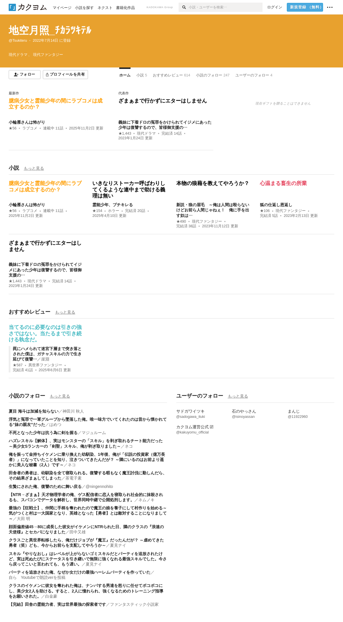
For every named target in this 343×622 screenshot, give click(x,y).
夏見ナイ (118, 545)
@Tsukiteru (18, 41)
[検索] (184, 7)
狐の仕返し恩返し (276, 204)
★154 (97, 211)
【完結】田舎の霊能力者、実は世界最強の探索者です (57, 604)
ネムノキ (146, 499)
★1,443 (124, 133)
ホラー (113, 211)
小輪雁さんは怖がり (27, 122)
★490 (181, 221)
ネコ (129, 446)
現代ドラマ (146, 133)
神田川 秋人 (73, 411)
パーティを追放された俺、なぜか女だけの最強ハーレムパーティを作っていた (80, 572)
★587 (18, 365)
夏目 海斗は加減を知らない (33, 411)
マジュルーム (94, 432)
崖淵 (45, 359)
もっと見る (34, 168)
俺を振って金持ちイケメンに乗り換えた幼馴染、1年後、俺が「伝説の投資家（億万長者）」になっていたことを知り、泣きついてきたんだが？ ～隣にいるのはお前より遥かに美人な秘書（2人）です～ (87, 459)
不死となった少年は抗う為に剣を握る (43, 432)
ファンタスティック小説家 (134, 604)
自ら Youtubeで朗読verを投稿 (37, 577)
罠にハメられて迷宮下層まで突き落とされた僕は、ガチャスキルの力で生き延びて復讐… (47, 353)
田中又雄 (77, 532)
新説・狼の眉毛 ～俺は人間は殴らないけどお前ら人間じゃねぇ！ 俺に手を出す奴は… (212, 209)
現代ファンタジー (207, 221)
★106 (265, 211)
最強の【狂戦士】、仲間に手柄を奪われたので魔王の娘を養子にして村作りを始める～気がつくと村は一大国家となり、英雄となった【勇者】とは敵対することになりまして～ (88, 513)
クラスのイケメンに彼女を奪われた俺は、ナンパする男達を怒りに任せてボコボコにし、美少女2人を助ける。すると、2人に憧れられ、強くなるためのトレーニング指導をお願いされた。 (86, 590)
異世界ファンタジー (45, 365)
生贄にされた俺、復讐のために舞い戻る (45, 486)
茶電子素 (73, 478)
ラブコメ (29, 128)
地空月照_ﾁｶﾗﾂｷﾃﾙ (50, 30)
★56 (12, 128)
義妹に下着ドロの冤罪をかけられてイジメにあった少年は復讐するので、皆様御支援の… (45, 269)
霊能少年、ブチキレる (112, 204)
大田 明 (23, 518)
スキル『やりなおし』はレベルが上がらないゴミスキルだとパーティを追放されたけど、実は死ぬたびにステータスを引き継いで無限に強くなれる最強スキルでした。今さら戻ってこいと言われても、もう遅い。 (88, 558)
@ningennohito (99, 486)
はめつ (55, 424)
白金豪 (51, 596)
